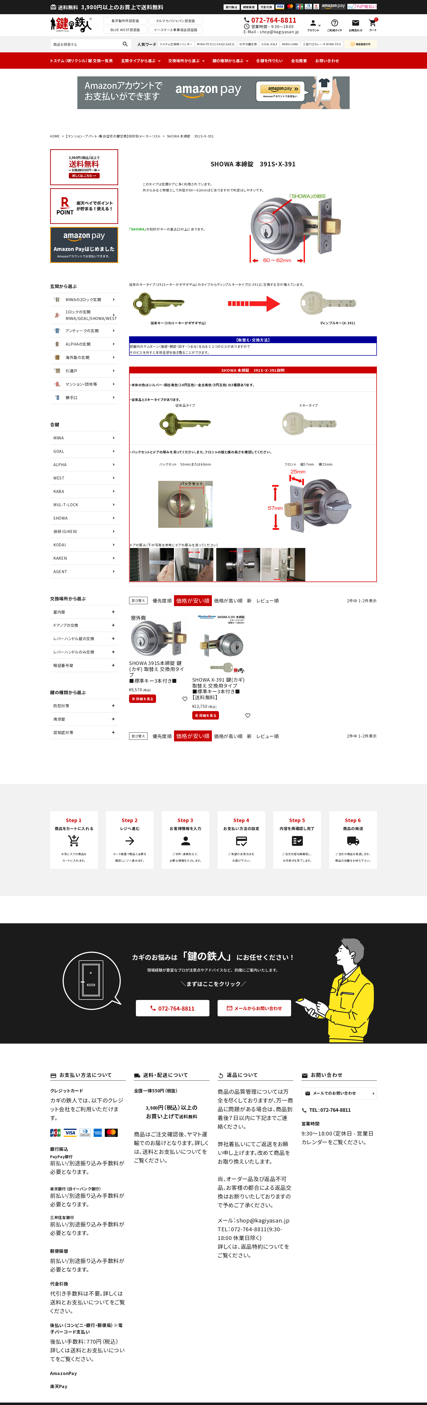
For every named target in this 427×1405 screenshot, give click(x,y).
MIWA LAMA (290, 44)
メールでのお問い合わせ (330, 1093)
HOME (55, 136)
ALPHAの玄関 (72, 344)
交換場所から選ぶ (184, 60)
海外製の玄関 (71, 357)
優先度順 (163, 600)
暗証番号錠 (63, 665)
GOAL (58, 451)
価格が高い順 (234, 600)
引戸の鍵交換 (248, 44)
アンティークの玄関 (76, 330)
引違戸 (65, 370)
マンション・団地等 (75, 384)
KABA (58, 491)
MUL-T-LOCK (65, 504)
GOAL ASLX (269, 44)
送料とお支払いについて (172, 1151)
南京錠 (59, 719)
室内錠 (59, 612)
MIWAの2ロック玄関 (77, 299)
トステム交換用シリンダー (176, 44)
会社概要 (299, 60)
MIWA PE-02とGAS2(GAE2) (216, 44)
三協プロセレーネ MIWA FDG (322, 44)
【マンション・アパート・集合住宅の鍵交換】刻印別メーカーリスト (113, 136)
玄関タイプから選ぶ (138, 60)
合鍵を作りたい (269, 60)
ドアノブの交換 (65, 625)
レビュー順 (278, 600)
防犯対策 (61, 705)
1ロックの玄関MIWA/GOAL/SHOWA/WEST (85, 315)
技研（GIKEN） (65, 531)
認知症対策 (63, 732)
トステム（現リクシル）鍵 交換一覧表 (81, 60)
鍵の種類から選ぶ (228, 60)
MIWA (58, 438)
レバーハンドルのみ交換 (73, 652)
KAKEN (60, 558)
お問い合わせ (327, 60)
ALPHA (60, 464)
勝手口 (65, 397)
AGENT (60, 571)
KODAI (59, 544)
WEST (59, 478)
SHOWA (60, 518)
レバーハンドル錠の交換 (73, 638)
